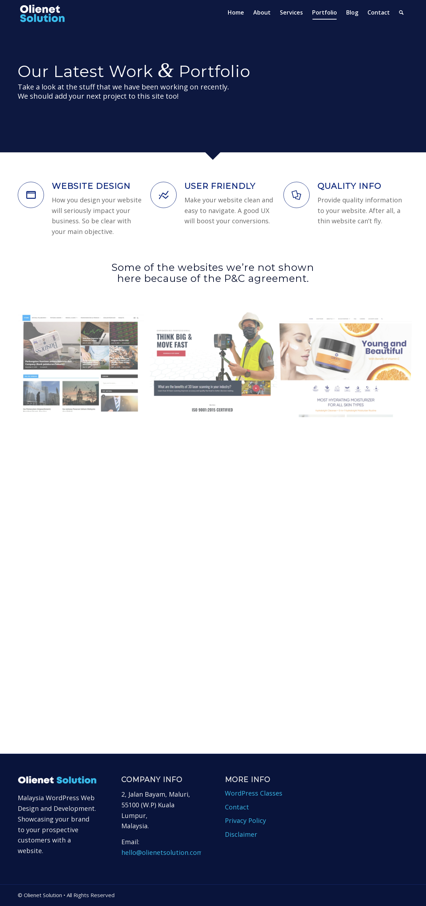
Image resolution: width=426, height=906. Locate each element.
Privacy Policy (245, 820)
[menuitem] (236, 12)
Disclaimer (241, 834)
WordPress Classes (253, 793)
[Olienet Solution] (45, 12)
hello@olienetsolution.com (162, 852)
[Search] (401, 12)
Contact (237, 807)
